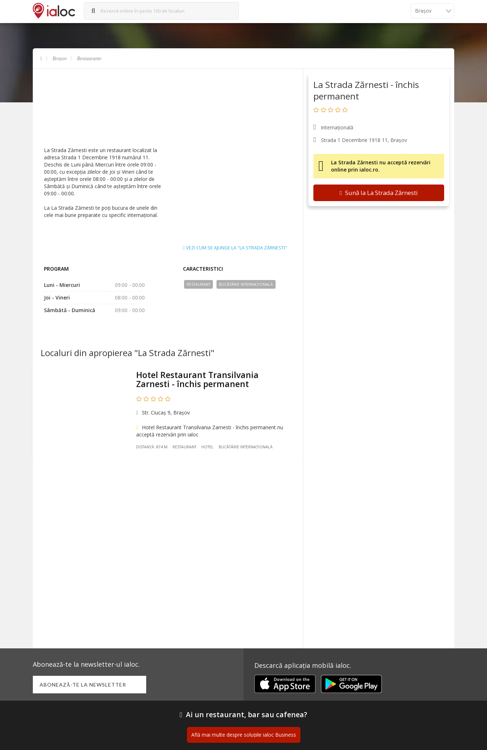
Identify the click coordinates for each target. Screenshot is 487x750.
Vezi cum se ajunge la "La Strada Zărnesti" (235, 248)
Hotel (209, 448)
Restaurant (198, 284)
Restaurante (89, 58)
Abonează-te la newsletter (83, 685)
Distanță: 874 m (153, 448)
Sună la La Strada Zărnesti (379, 192)
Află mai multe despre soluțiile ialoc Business (243, 735)
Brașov (60, 58)
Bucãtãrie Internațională (246, 284)
